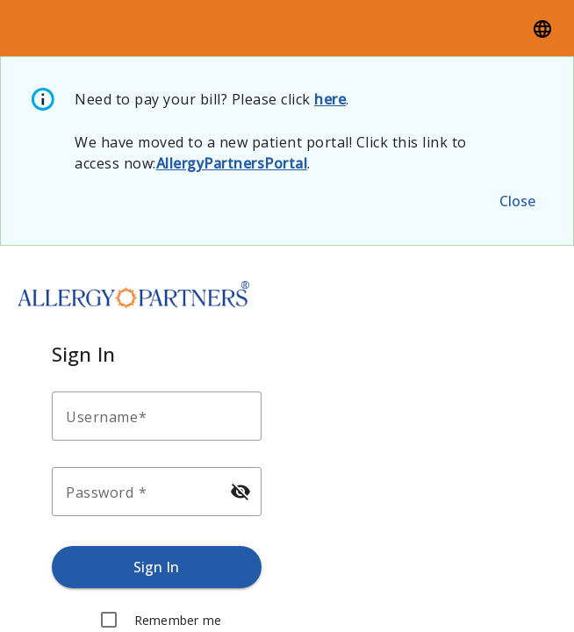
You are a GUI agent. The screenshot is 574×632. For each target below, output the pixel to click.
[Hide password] (240, 491)
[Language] (542, 28)
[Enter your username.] (162, 416)
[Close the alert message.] (517, 201)
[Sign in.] (157, 567)
